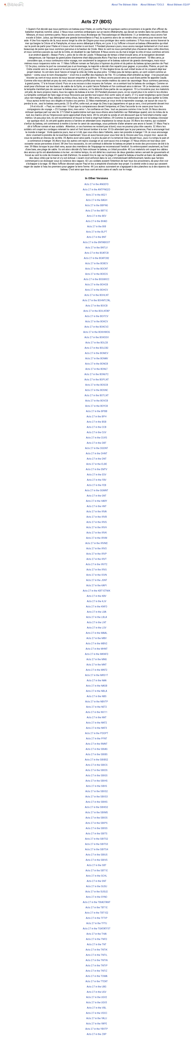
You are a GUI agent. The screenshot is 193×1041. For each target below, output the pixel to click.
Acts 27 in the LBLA (96, 617)
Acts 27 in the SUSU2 (96, 891)
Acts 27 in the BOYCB (96, 406)
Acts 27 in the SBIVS (97, 860)
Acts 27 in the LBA (96, 611)
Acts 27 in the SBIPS (96, 823)
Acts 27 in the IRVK (96, 532)
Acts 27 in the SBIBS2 (96, 759)
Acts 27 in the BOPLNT (96, 379)
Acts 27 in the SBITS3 (96, 844)
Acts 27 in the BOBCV (96, 263)
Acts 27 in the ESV (96, 474)
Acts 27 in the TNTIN (97, 960)
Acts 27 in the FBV (96, 479)
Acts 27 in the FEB (96, 485)
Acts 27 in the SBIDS (96, 770)
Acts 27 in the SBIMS (96, 812)
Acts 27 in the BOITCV (96, 316)
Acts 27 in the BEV (96, 215)
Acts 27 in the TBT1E (96, 907)
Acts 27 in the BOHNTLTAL (96, 300)
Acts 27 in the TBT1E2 (96, 912)
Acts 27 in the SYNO (96, 896)
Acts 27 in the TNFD (96, 939)
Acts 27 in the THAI (96, 933)
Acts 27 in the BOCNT (96, 268)
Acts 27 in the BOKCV (96, 321)
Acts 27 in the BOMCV (96, 353)
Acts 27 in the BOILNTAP (96, 310)
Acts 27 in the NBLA (96, 691)
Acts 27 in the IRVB (96, 516)
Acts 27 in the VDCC (96, 1013)
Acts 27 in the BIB (96, 226)
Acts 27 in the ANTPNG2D (96, 189)
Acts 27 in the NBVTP (96, 701)
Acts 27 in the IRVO (96, 548)
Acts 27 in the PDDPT (96, 733)
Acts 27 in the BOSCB (96, 384)
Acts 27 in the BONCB (96, 363)
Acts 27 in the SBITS (96, 833)
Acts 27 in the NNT (96, 717)
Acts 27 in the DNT (96, 458)
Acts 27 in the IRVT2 (96, 564)
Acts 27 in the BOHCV (96, 289)
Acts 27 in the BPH (96, 416)
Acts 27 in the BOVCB (96, 400)
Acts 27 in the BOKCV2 (96, 326)
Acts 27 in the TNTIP (97, 965)
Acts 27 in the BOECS (96, 274)
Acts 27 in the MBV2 (96, 643)
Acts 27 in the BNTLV (96, 247)
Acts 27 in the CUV (96, 432)
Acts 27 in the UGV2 (96, 997)
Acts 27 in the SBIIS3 (96, 796)
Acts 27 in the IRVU (96, 569)
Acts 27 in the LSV (96, 627)
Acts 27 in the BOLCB (96, 342)
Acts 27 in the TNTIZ (96, 970)
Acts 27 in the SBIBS (97, 754)
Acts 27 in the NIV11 (96, 712)
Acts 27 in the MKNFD (96, 654)
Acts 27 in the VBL (96, 1007)
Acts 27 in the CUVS (96, 437)
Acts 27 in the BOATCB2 (96, 258)
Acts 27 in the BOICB (96, 305)
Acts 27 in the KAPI (96, 585)
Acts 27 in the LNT (96, 622)
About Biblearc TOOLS (152, 4)
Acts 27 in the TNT (96, 944)
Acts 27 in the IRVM (96, 537)
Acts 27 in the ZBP (96, 1034)
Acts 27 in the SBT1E (96, 870)
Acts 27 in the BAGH (96, 200)
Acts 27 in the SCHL (96, 875)
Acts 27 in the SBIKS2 (96, 807)
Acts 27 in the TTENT (96, 981)
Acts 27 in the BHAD (96, 221)
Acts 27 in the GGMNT (96, 490)
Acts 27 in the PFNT (96, 738)
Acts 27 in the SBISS (97, 828)
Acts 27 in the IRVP (96, 553)
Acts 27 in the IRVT (96, 559)
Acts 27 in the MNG (96, 659)
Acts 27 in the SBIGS (97, 775)
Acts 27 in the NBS (96, 696)
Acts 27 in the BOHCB (96, 284)
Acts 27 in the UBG (96, 986)
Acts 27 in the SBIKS (97, 801)
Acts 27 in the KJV (96, 601)
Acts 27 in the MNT (96, 664)
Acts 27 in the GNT (96, 495)
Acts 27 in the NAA (96, 680)
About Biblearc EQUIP (178, 4)
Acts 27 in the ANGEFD (96, 184)
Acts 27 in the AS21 (96, 194)
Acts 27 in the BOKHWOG (96, 332)
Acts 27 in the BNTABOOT (96, 242)
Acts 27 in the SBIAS (97, 749)
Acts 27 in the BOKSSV (96, 337)
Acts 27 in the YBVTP (96, 1028)
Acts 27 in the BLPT (96, 231)
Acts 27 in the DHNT (96, 453)
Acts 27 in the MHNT (97, 648)
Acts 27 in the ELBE (96, 464)
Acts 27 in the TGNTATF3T (96, 928)
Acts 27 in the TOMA (96, 976)
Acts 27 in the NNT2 (96, 722)
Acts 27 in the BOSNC (96, 390)
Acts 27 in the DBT (96, 442)
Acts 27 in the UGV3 (96, 1002)
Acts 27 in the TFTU (96, 923)
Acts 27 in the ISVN (96, 574)
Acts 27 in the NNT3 (96, 728)
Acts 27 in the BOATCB (97, 252)
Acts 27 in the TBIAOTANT (96, 902)
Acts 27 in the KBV (96, 596)
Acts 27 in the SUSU (96, 886)
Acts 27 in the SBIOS (96, 817)
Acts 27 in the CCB (96, 427)
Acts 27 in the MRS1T (96, 675)
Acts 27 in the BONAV (96, 358)
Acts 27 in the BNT (96, 237)
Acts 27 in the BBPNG (96, 205)
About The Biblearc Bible (125, 4)
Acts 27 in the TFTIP (96, 918)
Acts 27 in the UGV (96, 991)
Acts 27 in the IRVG (96, 522)
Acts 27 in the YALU (96, 1018)
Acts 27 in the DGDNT (96, 448)
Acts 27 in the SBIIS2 (96, 791)
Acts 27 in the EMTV (96, 469)
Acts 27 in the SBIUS (97, 854)
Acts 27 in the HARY (96, 501)
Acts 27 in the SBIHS (96, 780)
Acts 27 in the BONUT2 (96, 374)
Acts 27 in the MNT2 (96, 669)
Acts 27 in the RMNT (96, 743)
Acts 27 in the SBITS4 (96, 849)
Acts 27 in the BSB (96, 421)
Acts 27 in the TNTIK (96, 949)
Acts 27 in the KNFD (96, 606)
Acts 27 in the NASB (96, 685)
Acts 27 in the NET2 (96, 706)
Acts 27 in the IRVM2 (96, 543)
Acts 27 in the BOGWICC (96, 279)
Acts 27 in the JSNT (96, 580)
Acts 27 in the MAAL (96, 633)
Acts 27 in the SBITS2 (96, 838)
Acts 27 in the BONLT (96, 369)
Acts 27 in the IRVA (96, 511)
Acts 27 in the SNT (96, 881)
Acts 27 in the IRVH (96, 527)
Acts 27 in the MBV (96, 638)
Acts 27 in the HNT (96, 506)
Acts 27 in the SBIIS (96, 786)
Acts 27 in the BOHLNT (96, 295)
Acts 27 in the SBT (96, 865)
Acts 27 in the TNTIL (96, 955)
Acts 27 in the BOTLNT (97, 395)
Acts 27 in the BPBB (96, 411)
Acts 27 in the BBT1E (96, 210)
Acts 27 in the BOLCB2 (96, 347)
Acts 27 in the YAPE (96, 1023)
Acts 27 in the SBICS (97, 764)
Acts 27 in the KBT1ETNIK (96, 590)
